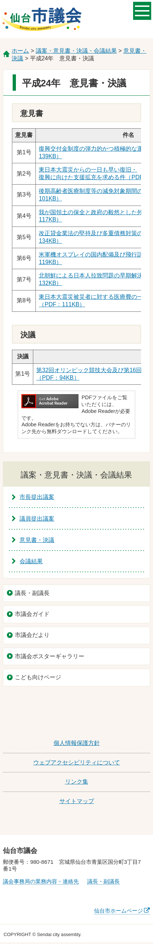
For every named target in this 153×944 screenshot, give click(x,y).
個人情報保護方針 (77, 743)
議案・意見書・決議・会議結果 (76, 51)
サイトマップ (76, 801)
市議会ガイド (32, 614)
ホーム (20, 51)
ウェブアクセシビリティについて (76, 762)
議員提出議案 (37, 519)
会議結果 (31, 561)
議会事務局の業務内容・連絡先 (41, 881)
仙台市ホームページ (118, 911)
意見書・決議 (37, 540)
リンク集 (76, 782)
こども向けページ (38, 677)
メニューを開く (142, 10)
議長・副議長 (32, 593)
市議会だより (32, 635)
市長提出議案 (37, 497)
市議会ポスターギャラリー (49, 656)
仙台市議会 (41, 19)
